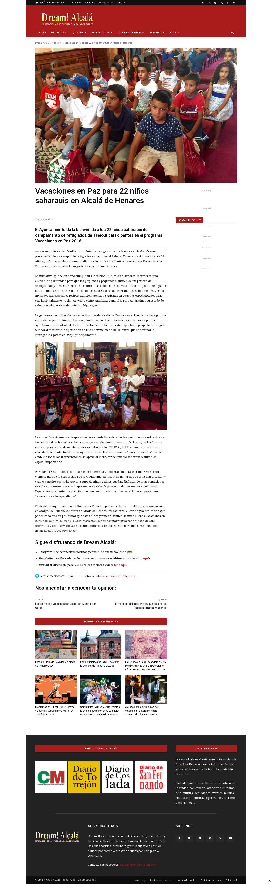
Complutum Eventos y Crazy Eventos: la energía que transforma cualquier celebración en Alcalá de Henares (100, 710)
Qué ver (79, 32)
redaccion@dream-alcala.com (137, 864)
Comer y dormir (131, 32)
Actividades (102, 32)
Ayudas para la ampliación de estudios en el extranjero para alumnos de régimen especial (141, 710)
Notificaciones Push (211, 880)
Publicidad (90, 2)
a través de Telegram (120, 576)
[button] (232, 33)
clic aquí (125, 552)
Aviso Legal (140, 880)
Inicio (42, 32)
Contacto (121, 2)
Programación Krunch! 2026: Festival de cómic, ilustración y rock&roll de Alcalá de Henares (54, 710)
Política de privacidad (161, 880)
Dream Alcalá (42, 42)
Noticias (59, 32)
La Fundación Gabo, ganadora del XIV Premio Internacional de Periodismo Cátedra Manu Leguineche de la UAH (145, 665)
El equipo (76, 2)
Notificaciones (106, 2)
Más (174, 32)
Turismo (157, 32)
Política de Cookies (187, 880)
